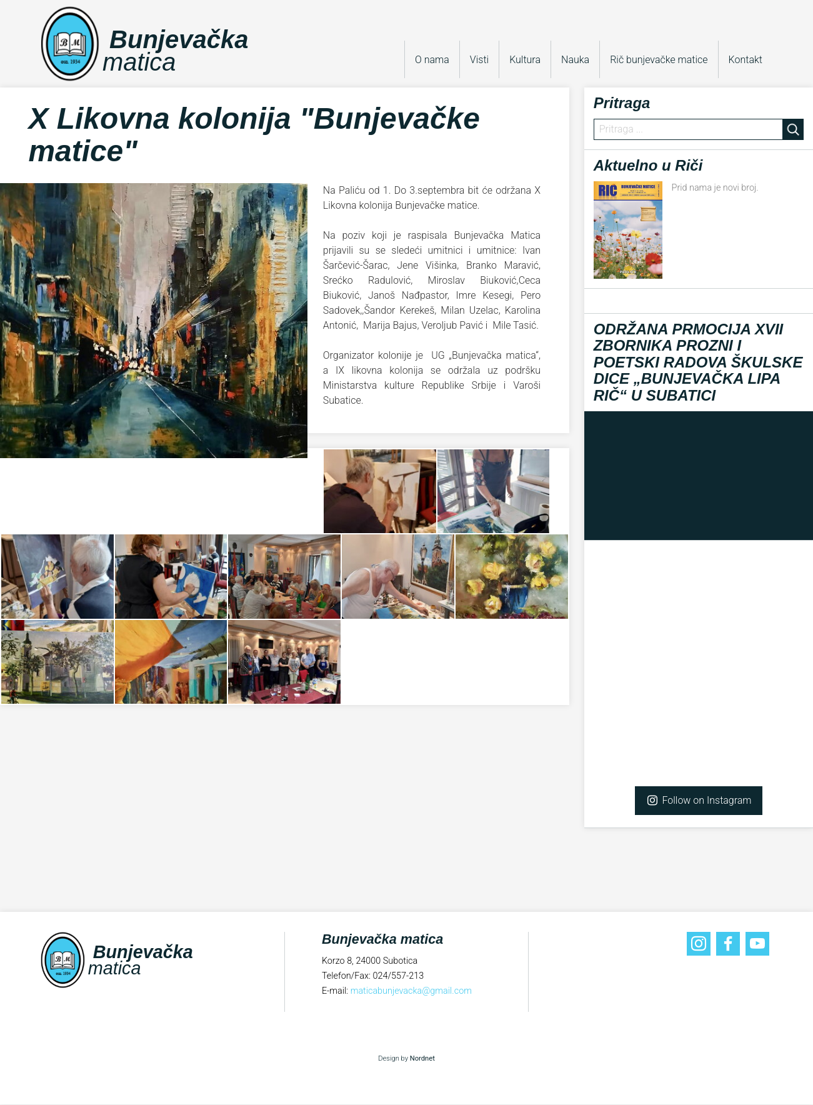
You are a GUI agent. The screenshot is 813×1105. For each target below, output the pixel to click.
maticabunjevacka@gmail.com (411, 991)
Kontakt (745, 60)
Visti (479, 60)
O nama (432, 60)
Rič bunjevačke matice (658, 60)
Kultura (525, 60)
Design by (406, 1059)
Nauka (575, 60)
